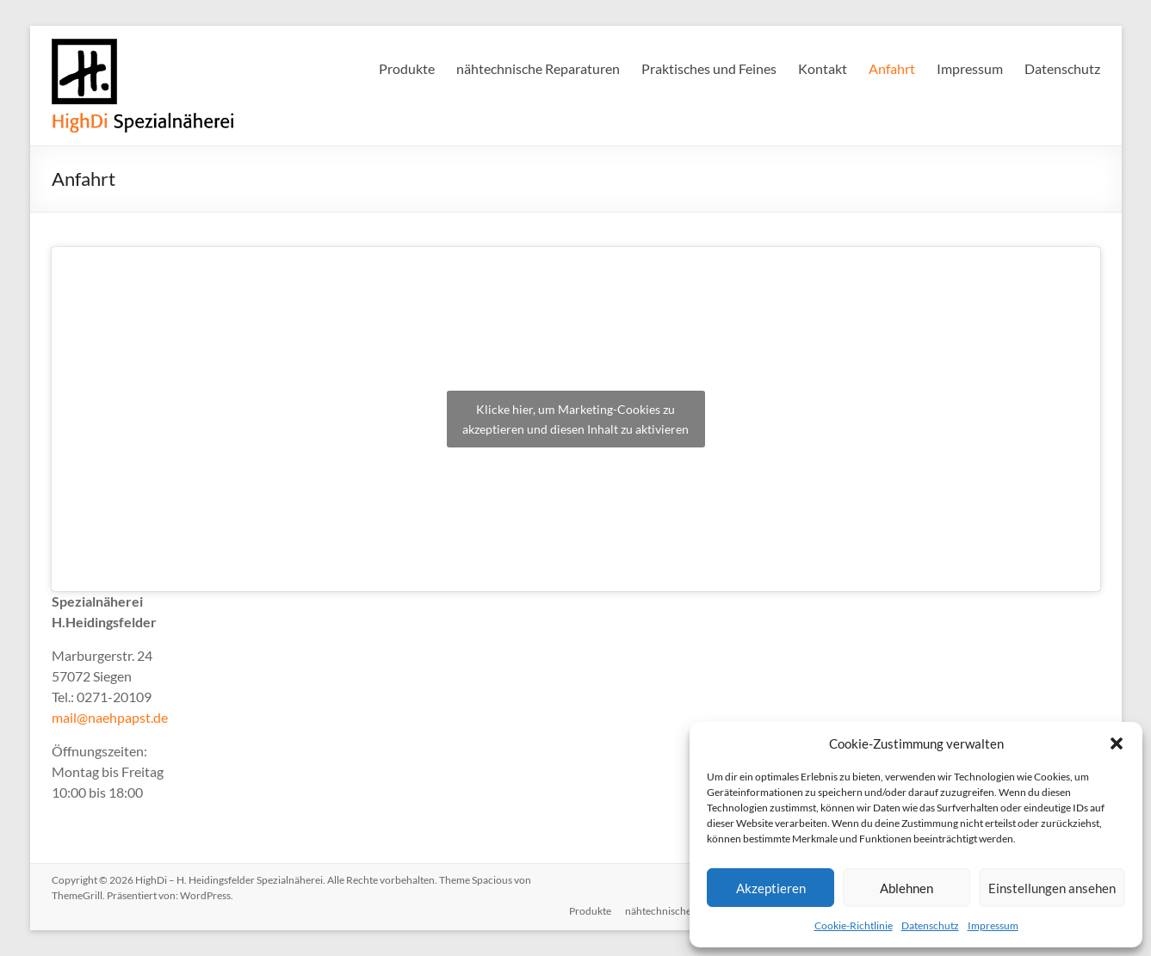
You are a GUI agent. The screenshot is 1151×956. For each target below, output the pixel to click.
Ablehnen (906, 888)
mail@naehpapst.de (110, 717)
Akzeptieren (771, 888)
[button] (1116, 743)
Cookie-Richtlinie (853, 925)
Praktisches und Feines (709, 68)
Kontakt (822, 68)
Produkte (407, 68)
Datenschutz (930, 925)
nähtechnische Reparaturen (538, 68)
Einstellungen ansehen (1052, 888)
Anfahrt (892, 68)
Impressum (993, 925)
